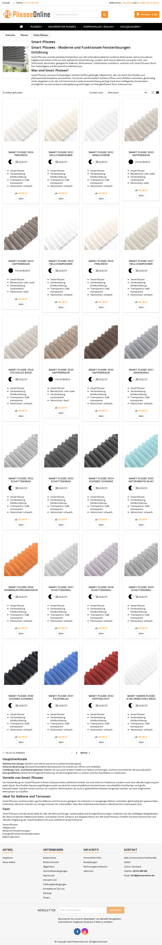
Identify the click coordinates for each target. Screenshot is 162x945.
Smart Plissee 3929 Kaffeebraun (61, 371)
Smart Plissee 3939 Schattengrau (141, 588)
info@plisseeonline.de (143, 875)
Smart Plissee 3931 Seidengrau (141, 371)
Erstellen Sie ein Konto (148, 2)
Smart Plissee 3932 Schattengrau (20, 480)
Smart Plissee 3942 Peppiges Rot (101, 697)
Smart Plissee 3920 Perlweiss (20, 153)
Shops (46, 897)
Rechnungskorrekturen (96, 866)
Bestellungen (90, 862)
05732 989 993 (31, 2)
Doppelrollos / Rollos (98, 26)
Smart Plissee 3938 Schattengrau (101, 588)
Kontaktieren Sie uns (54, 888)
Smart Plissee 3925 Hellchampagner (61, 262)
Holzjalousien (129, 26)
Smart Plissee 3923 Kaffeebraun (141, 153)
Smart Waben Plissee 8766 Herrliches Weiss (141, 697)
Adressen (89, 871)
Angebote (8, 857)
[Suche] (81, 14)
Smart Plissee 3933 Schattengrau (61, 480)
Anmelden (127, 2)
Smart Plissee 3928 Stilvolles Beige (20, 371)
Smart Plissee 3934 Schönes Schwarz (101, 480)
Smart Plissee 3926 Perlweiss (101, 262)
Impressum (49, 875)
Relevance (128, 93)
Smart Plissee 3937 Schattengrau (61, 588)
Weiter (85, 753)
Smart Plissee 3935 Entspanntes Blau (141, 480)
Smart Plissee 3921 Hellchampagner (61, 153)
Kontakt (6, 2)
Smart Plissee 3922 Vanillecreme (101, 153)
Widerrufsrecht (51, 862)
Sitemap (47, 893)
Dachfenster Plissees (62, 26)
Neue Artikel (9, 862)
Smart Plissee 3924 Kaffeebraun (20, 262)
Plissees (36, 26)
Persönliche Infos (93, 857)
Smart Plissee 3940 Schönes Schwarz (20, 697)
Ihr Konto (91, 850)
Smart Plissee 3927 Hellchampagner (141, 262)
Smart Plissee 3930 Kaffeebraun (101, 371)
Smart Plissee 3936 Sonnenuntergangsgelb (21, 588)
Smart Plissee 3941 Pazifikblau (61, 697)
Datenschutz (49, 857)
